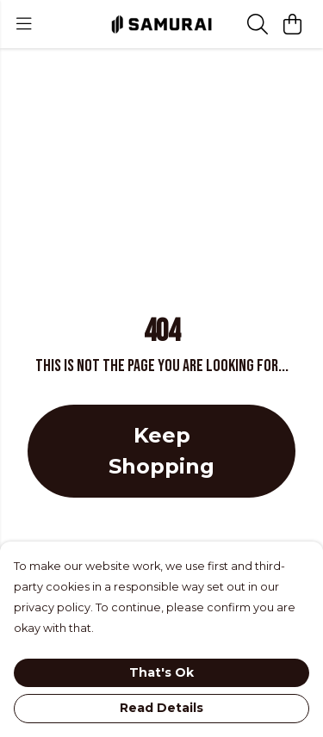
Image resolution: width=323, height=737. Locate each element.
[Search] (257, 24)
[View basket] (292, 24)
